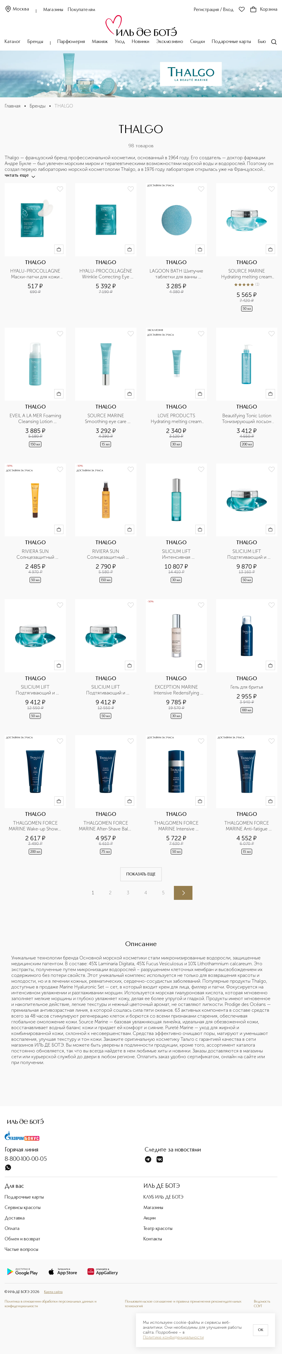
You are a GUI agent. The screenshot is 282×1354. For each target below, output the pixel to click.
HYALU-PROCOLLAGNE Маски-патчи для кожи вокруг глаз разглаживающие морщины (35, 274)
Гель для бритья (246, 687)
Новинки (140, 42)
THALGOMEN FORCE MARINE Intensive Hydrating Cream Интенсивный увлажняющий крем (177, 826)
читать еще (19, 175)
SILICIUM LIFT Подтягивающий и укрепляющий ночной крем (247, 554)
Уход (120, 42)
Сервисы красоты (23, 1208)
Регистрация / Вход (214, 10)
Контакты (152, 1239)
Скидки (197, 42)
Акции (149, 1218)
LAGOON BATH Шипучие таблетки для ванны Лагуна (176, 274)
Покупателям (81, 10)
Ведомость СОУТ (262, 1304)
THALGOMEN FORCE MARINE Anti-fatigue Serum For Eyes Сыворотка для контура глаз (247, 826)
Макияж (100, 42)
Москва (17, 9)
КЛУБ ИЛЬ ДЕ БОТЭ (163, 1197)
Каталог (13, 42)
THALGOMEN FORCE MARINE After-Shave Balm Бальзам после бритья (106, 826)
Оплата (12, 1228)
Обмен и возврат (22, 1239)
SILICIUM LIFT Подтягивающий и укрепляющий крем (106, 690)
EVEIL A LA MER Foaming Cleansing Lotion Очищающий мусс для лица (36, 419)
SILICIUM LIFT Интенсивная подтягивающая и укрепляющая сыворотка (176, 554)
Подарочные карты (231, 42)
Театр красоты (157, 1228)
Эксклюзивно (169, 42)
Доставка (15, 1218)
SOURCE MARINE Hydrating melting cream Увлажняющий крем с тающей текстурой (247, 274)
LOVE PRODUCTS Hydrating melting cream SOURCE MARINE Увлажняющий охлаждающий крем (177, 419)
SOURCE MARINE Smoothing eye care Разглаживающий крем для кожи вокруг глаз (106, 419)
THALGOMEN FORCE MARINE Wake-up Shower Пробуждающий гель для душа (36, 826)
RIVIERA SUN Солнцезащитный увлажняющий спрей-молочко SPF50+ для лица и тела (106, 554)
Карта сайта (53, 1292)
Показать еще (141, 874)
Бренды (35, 42)
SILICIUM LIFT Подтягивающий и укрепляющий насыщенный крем (36, 690)
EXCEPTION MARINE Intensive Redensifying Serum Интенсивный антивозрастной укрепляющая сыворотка (176, 690)
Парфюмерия (71, 42)
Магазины (53, 10)
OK (260, 1330)
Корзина (263, 9)
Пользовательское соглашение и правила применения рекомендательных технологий (183, 1304)
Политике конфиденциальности (173, 1337)
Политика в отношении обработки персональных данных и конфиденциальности (51, 1304)
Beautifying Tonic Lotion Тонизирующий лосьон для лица (247, 419)
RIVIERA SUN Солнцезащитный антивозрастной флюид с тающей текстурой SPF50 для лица (36, 554)
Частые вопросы (21, 1249)
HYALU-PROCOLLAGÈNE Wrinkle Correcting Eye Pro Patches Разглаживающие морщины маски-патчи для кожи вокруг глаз (106, 274)
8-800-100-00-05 (26, 1159)
